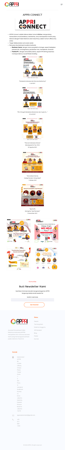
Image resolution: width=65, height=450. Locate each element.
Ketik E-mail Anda (32, 297)
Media (36, 336)
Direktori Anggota (39, 327)
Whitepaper (38, 330)
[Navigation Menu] (62, 4)
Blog (35, 333)
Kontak (36, 339)
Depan (36, 321)
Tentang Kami (38, 324)
